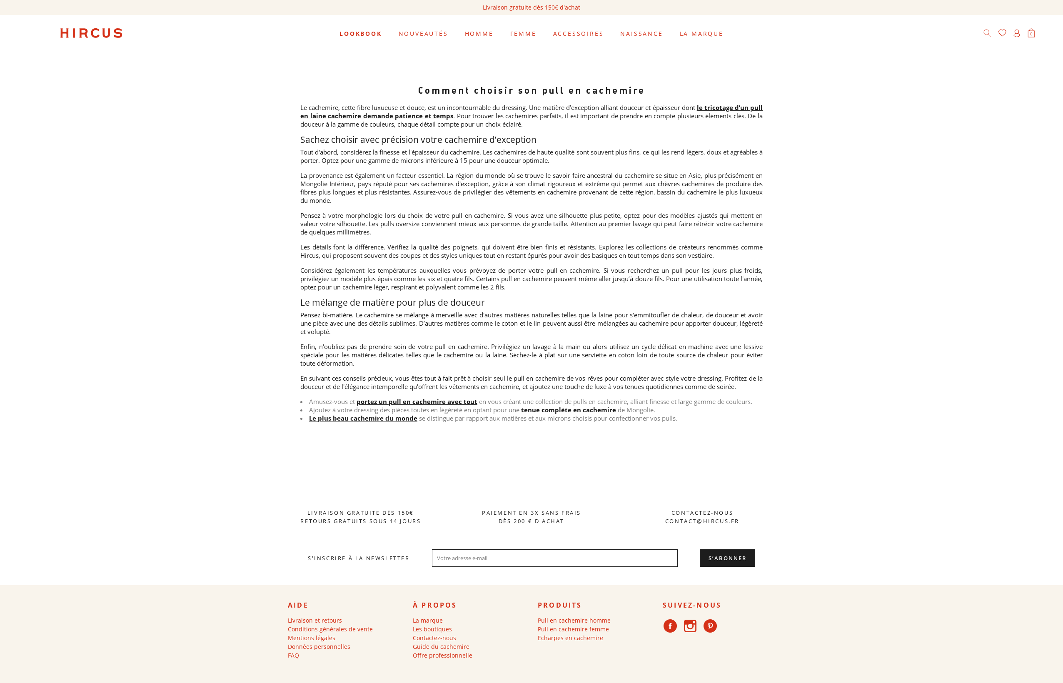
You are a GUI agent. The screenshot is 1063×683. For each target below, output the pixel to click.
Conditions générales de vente (330, 629)
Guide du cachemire (441, 647)
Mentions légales (311, 638)
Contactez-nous (434, 638)
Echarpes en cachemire (570, 638)
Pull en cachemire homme (574, 620)
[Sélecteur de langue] (1046, 34)
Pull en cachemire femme (573, 629)
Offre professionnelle (442, 655)
